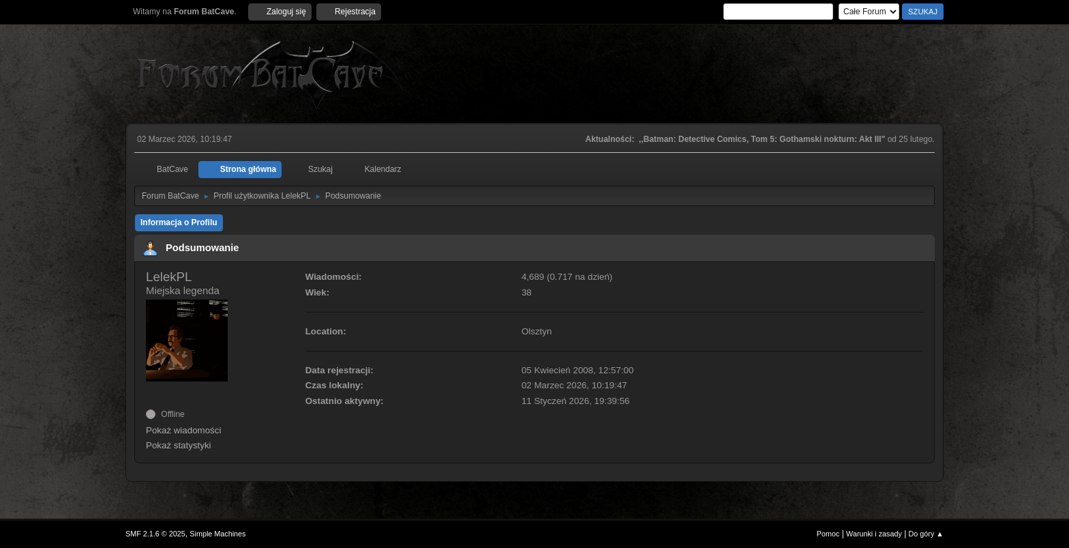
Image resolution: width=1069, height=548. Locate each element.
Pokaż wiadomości (183, 430)
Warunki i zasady (874, 534)
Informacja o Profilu (178, 222)
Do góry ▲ (926, 534)
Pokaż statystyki (178, 445)
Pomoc (828, 534)
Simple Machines (217, 534)
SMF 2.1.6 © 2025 (155, 534)
